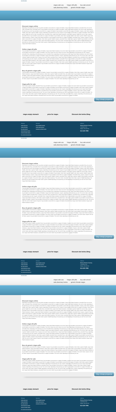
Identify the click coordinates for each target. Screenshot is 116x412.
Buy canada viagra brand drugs (26, 134)
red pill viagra (24, 0)
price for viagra (52, 114)
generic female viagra (78, 7)
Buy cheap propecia (104, 99)
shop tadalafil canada (40, 125)
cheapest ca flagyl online (41, 129)
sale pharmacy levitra (61, 7)
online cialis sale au (40, 127)
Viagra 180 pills (72, 5)
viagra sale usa (59, 5)
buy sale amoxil (85, 5)
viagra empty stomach (31, 114)
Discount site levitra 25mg (81, 114)
